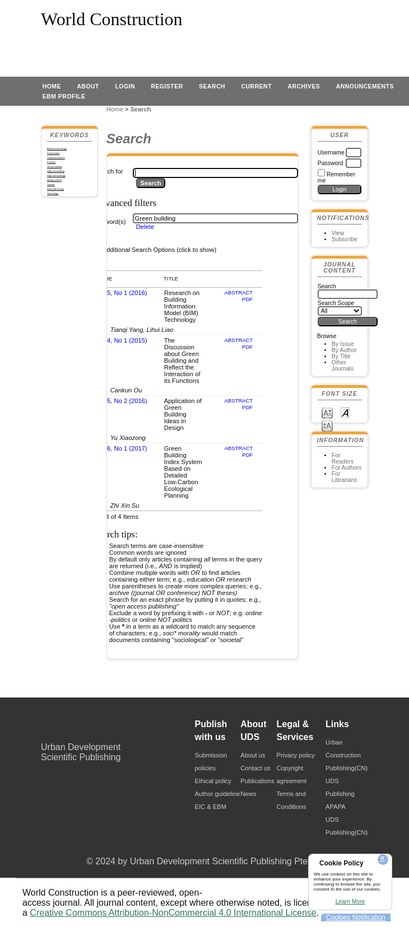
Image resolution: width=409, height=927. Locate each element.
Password (330, 163)
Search (212, 86)
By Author (344, 350)
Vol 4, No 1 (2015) (121, 340)
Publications (257, 781)
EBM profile (64, 96)
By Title (341, 356)
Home (52, 86)
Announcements (365, 86)
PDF (247, 299)
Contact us (255, 768)
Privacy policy (296, 755)
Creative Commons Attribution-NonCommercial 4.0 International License (173, 912)
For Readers (343, 458)
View (338, 233)
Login (125, 86)
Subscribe (344, 239)
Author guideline (217, 793)
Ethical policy (213, 781)
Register (167, 86)
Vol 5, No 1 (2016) (121, 292)
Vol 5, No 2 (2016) (121, 400)
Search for (108, 171)
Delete (145, 226)
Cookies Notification (355, 917)
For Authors (347, 468)
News (248, 793)
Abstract (238, 292)
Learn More (350, 901)
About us (252, 755)
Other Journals (343, 365)
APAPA (336, 806)
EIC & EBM (211, 806)
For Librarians (344, 477)
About (88, 86)
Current (256, 86)
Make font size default (345, 412)
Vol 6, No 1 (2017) (121, 448)
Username (331, 152)
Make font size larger (327, 425)
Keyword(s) (110, 221)
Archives (303, 86)
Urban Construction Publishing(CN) (347, 755)
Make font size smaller (327, 412)
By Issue (343, 344)
